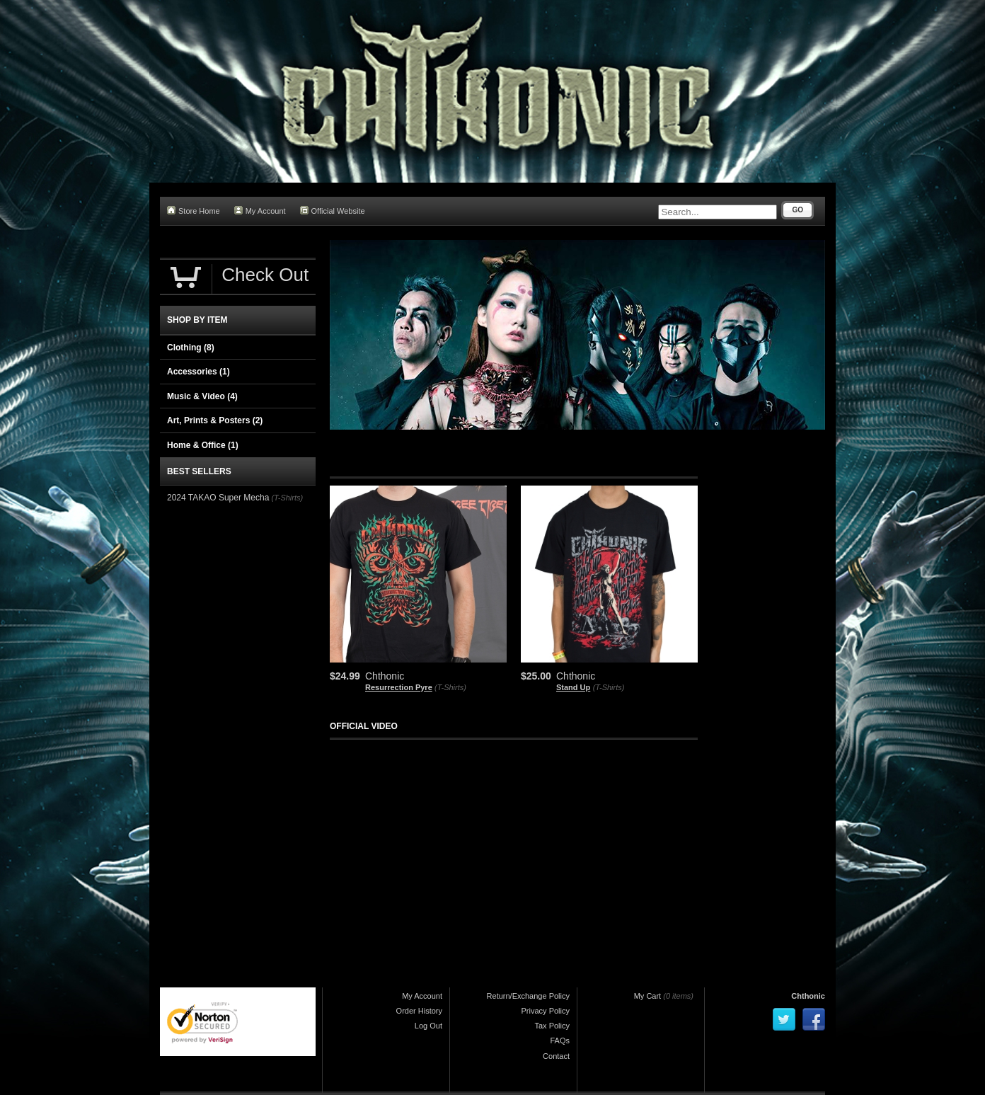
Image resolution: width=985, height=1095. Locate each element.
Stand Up (573, 687)
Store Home (193, 210)
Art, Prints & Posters (215, 420)
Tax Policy (552, 1025)
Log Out (428, 1025)
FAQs (560, 1040)
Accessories (198, 372)
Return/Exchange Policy (528, 996)
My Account (260, 210)
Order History (419, 1011)
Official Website (332, 210)
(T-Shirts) (450, 687)
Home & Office (202, 445)
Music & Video (202, 396)
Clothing (190, 347)
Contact (556, 1056)
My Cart (648, 996)
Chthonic (808, 996)
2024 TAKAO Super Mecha (218, 498)
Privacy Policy (546, 1011)
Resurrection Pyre (398, 687)
